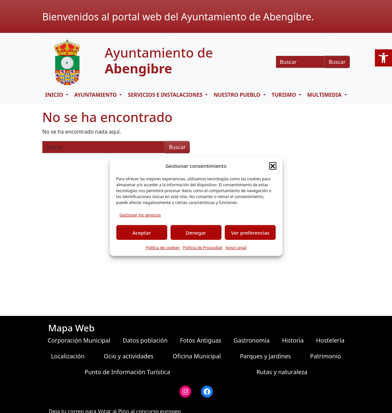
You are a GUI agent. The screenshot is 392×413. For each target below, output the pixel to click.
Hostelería (330, 340)
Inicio (54, 94)
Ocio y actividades (128, 356)
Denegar (196, 232)
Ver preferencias (250, 232)
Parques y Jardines (265, 356)
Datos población (145, 340)
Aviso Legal (235, 247)
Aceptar (141, 232)
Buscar (337, 61)
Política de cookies (162, 247)
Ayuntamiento (96, 94)
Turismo (284, 94)
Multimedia (325, 94)
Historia (293, 340)
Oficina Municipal (196, 356)
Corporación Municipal (79, 340)
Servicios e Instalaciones (166, 94)
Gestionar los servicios (140, 215)
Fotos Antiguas (200, 340)
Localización (67, 356)
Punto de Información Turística (127, 372)
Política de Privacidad (202, 247)
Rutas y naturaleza (281, 372)
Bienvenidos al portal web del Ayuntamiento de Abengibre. (178, 16)
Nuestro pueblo (238, 94)
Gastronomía (252, 340)
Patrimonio (325, 356)
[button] (383, 57)
